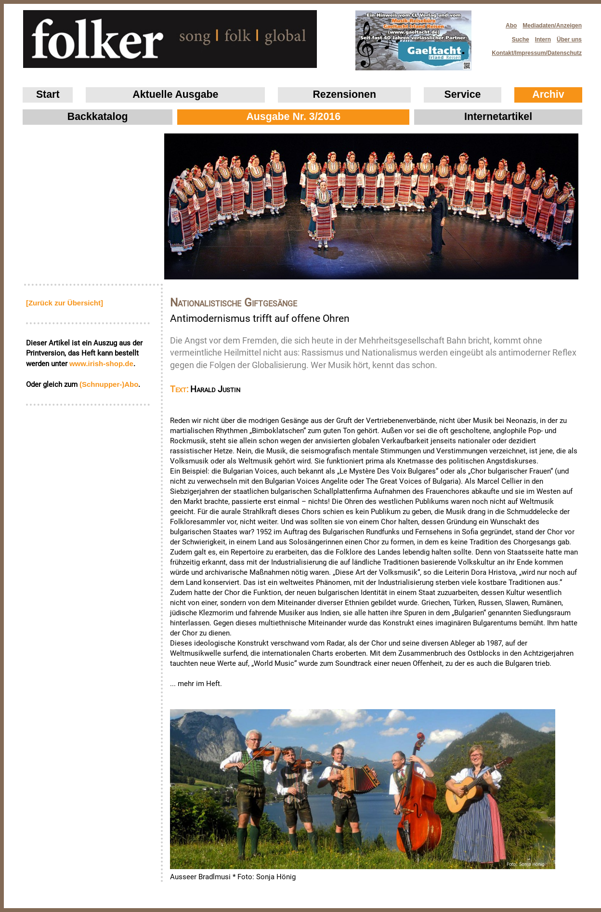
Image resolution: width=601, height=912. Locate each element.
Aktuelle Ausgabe (175, 94)
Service (462, 94)
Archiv (548, 94)
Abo (511, 25)
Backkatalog (97, 116)
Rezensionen (344, 94)
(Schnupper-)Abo (108, 384)
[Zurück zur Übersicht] (64, 303)
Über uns (569, 39)
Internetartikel (498, 116)
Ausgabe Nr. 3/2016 (293, 116)
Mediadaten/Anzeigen (552, 25)
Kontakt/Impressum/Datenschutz (533, 50)
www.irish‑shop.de (101, 363)
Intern (543, 39)
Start (48, 94)
